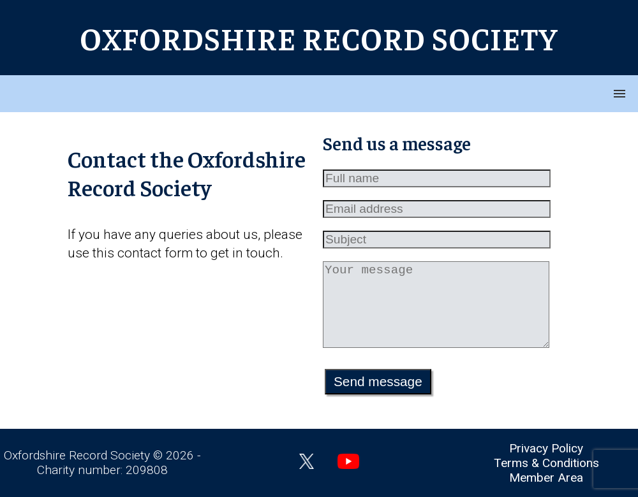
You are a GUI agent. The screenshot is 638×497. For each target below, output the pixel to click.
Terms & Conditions (546, 463)
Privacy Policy (546, 448)
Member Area (546, 477)
